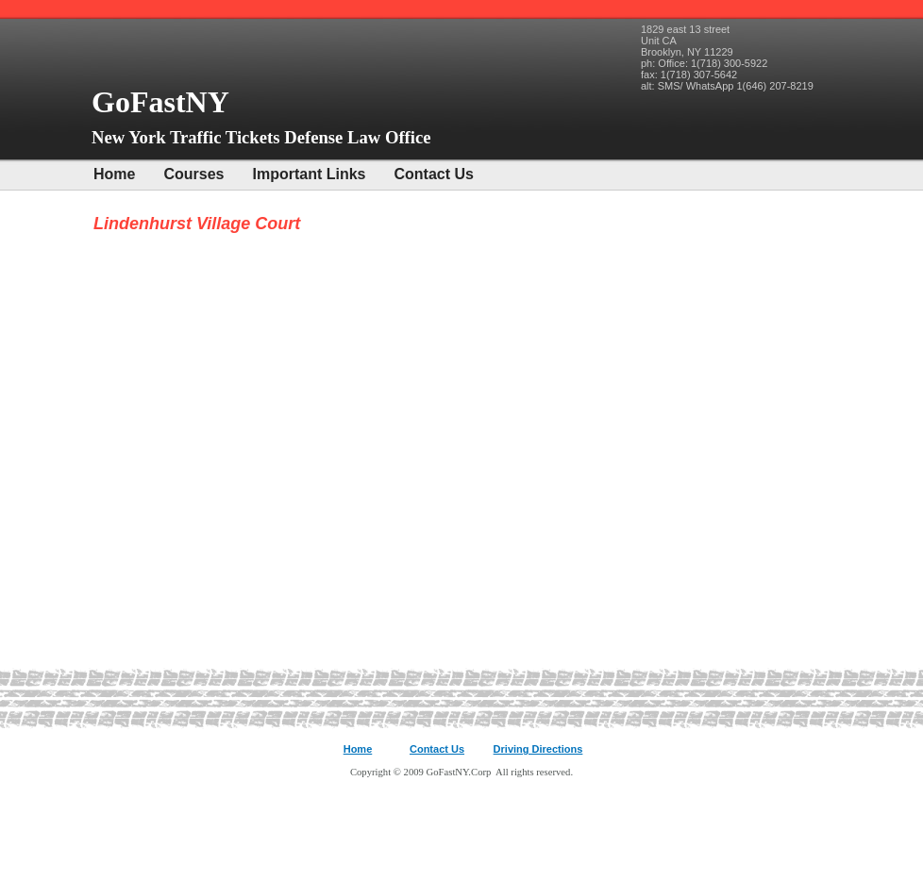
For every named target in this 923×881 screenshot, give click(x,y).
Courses (193, 174)
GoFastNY (164, 102)
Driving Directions (538, 749)
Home (114, 174)
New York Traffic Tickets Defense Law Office (261, 137)
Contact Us (434, 174)
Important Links (308, 174)
